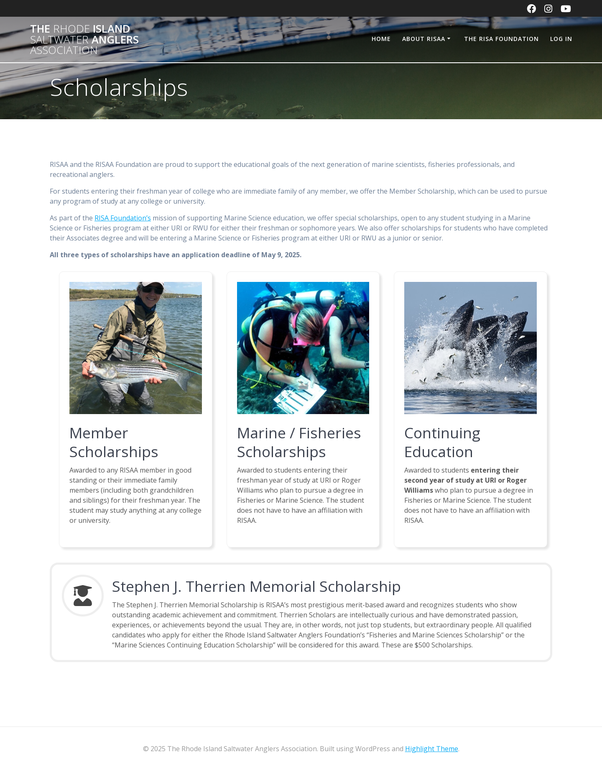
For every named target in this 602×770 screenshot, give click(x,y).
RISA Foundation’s (122, 218)
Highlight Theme (431, 748)
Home (381, 39)
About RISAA (423, 39)
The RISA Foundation (501, 39)
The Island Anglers (84, 39)
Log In (561, 39)
